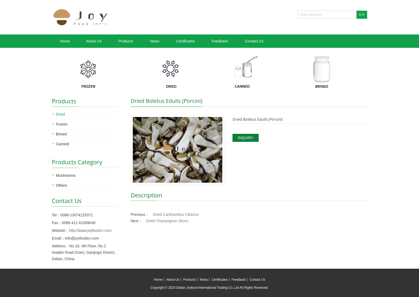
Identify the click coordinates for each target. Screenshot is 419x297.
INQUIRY (245, 138)
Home (65, 41)
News (154, 41)
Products (125, 41)
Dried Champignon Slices (167, 221)
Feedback (220, 41)
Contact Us (254, 41)
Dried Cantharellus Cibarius (176, 214)
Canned (62, 144)
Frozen (62, 124)
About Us (94, 41)
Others (61, 185)
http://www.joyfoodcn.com (90, 230)
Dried (60, 114)
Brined (61, 134)
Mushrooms (65, 175)
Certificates (185, 41)
